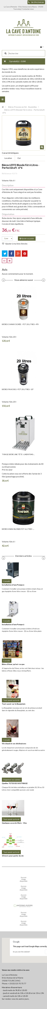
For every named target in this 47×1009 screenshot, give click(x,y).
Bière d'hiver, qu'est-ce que (13, 664)
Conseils (6, 581)
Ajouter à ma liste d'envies (16, 243)
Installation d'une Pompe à (13, 585)
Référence (6, 173)
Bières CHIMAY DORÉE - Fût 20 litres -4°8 (20, 324)
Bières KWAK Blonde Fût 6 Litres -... (18, 529)
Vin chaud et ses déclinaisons (14, 743)
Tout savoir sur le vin (11, 700)
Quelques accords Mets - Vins (14, 823)
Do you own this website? (21, 952)
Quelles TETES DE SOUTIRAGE (15, 783)
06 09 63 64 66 (37, 2)
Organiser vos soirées (11, 780)
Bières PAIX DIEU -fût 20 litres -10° (17, 389)
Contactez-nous (28, 9)
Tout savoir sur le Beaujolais (13, 704)
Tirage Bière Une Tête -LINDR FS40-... (18, 454)
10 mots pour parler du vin (13, 856)
